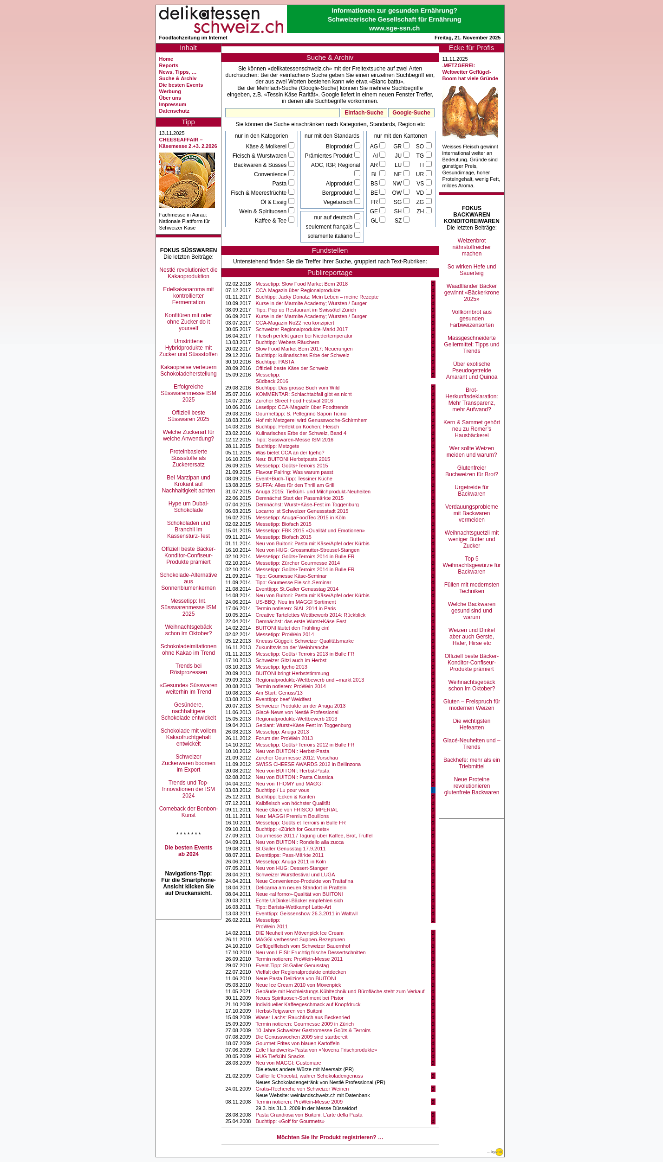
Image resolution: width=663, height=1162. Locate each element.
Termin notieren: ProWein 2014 (291, 686)
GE (375, 211)
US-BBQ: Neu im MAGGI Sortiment (296, 602)
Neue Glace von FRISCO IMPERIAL (297, 809)
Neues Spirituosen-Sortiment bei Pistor (300, 998)
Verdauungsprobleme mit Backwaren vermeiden (471, 513)
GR (398, 146)
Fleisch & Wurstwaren (260, 156)
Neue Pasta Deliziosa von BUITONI (296, 978)
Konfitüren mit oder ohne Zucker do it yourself (188, 322)
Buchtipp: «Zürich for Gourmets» (293, 829)
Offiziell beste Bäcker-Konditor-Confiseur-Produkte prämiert (189, 555)
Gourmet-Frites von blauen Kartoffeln (298, 1043)
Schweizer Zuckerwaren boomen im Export (188, 763)
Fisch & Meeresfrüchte (259, 193)
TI (422, 165)
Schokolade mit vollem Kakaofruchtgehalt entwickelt (188, 737)
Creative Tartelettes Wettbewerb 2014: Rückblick (311, 615)
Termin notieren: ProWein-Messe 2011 (299, 959)
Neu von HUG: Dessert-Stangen (292, 868)
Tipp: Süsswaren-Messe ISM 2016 (295, 439)
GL (374, 220)
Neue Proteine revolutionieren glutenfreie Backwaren (472, 786)
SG (398, 202)
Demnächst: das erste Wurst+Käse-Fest (301, 621)
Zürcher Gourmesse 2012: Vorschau (297, 757)
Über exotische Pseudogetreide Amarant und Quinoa (472, 370)
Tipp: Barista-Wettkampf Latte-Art (294, 907)
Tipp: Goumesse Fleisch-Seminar (294, 582)
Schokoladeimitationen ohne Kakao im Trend (189, 649)
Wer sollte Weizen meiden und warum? (472, 451)
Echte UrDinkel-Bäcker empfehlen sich (299, 900)
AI (376, 156)
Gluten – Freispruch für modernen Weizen (471, 704)
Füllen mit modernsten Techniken (472, 587)
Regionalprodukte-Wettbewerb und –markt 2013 (310, 680)
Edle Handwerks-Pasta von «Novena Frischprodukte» (316, 1050)
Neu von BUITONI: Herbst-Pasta (293, 751)
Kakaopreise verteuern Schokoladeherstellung (188, 370)
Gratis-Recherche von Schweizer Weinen (302, 1089)
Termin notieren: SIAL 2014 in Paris (296, 608)
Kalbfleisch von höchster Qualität (293, 803)
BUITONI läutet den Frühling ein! (293, 628)
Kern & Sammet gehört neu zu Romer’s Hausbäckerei (471, 429)
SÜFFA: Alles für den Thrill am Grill (295, 485)
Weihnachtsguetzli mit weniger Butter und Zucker (472, 539)
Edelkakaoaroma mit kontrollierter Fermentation (188, 296)
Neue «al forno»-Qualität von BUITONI (299, 894)
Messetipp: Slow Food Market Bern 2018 (302, 284)
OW (397, 193)
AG (375, 146)
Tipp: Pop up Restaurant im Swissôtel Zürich (306, 310)
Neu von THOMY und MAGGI (289, 783)
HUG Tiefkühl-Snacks (280, 1056)
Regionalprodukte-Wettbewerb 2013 (297, 718)
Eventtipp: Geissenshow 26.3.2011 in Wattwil (307, 913)
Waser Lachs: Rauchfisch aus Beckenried (303, 1017)
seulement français (330, 226)
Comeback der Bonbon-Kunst (188, 811)
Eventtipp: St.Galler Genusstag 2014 (297, 589)
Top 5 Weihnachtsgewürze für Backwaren (471, 565)
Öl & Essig (274, 202)
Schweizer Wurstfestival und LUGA (295, 874)
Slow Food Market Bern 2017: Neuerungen (304, 348)
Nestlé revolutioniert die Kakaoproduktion (188, 273)
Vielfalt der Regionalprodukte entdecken (301, 972)
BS (374, 183)
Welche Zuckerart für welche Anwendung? (188, 435)
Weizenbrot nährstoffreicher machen (471, 247)
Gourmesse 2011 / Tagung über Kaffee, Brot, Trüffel (314, 835)
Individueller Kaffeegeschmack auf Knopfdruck (308, 1004)
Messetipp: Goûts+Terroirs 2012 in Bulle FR (305, 744)
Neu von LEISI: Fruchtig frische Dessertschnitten (311, 952)
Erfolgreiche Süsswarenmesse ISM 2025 (188, 393)
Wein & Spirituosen (263, 211)
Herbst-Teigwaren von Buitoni (289, 1011)
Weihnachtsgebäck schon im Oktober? (188, 630)
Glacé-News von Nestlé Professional (297, 712)
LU (399, 165)
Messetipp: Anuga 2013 (282, 731)
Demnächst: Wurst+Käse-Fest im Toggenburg (307, 504)
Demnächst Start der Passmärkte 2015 (300, 498)
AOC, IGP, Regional (335, 165)
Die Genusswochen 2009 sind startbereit (302, 1037)
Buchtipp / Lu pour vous (283, 790)
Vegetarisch (338, 202)
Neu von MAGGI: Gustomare (288, 1063)
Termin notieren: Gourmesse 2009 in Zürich (305, 1024)
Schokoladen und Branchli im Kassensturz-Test (188, 529)
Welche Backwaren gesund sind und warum (472, 610)
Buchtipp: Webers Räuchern (287, 342)
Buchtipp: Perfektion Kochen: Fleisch (297, 426)
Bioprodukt (340, 146)
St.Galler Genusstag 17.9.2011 (291, 848)
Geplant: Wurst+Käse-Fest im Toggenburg (303, 725)
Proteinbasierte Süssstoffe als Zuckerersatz (189, 458)
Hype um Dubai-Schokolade (189, 506)
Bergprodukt (338, 193)
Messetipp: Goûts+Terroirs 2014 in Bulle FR (305, 556)
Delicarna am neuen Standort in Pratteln (301, 887)
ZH (420, 211)
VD (420, 193)
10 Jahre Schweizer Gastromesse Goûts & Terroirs (313, 1030)
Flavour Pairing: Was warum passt (294, 472)
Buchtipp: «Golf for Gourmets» (290, 1121)
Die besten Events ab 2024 (188, 850)
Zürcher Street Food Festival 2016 (294, 400)
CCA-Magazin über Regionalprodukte (298, 290)
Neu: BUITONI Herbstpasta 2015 (293, 459)
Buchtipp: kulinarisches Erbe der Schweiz (303, 355)
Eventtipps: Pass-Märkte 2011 (290, 855)
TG (421, 156)
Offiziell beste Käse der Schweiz (292, 368)
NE (398, 174)
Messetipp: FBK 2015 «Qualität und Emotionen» (310, 530)
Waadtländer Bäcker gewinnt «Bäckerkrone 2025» (472, 292)
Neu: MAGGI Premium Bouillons (292, 816)
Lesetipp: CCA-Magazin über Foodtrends (302, 407)
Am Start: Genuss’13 (279, 693)
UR (421, 174)
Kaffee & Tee (271, 220)
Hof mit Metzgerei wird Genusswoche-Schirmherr (311, 420)
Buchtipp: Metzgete (277, 446)
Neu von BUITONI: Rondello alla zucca (300, 842)
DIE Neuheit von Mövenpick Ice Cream (300, 933)
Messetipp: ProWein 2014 (285, 634)
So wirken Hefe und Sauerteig (472, 269)
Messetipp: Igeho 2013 (281, 667)
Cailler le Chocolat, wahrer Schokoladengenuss (309, 1076)
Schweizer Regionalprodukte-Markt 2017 (302, 329)
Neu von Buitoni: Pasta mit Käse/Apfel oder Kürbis (313, 543)
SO (421, 146)
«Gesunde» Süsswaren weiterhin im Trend (189, 688)
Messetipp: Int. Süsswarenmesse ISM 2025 (188, 607)
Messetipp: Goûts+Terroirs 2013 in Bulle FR (305, 654)
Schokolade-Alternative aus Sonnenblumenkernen (188, 581)
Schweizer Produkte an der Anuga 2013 (301, 706)
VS (420, 183)
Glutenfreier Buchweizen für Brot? (471, 471)
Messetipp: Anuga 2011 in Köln (291, 861)
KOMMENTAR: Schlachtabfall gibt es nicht (304, 394)
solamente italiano (330, 236)
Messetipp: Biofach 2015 (284, 524)
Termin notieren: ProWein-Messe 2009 (299, 1102)
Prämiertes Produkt (329, 156)
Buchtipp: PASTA (275, 361)
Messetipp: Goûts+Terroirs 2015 (292, 465)
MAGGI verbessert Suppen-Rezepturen (300, 939)
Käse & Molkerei (267, 146)
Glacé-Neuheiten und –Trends (471, 743)
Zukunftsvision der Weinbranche (292, 647)
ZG (421, 202)
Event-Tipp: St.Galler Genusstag (292, 965)
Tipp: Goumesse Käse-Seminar (291, 576)
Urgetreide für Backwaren (471, 490)
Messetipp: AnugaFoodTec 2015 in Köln (301, 517)
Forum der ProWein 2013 (284, 738)
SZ (399, 220)
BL (375, 174)
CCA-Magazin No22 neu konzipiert (295, 323)
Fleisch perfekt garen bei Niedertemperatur (304, 335)
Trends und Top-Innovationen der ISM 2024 (188, 789)
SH (398, 211)
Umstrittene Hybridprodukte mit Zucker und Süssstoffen (188, 348)
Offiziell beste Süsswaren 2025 (188, 415)
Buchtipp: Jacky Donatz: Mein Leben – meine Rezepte (317, 297)
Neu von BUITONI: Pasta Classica (294, 777)
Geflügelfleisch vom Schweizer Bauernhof (303, 946)
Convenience (271, 174)
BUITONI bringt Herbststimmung (292, 673)
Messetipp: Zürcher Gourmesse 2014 (298, 563)
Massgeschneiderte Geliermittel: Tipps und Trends (471, 344)
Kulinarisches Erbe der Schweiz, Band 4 (301, 433)
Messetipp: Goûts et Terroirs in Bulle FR (301, 822)
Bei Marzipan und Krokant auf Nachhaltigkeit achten (188, 484)
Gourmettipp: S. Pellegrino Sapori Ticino (301, 413)
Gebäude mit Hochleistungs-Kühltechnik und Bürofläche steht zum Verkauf (340, 991)
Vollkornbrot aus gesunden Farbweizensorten (471, 318)
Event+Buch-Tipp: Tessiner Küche (294, 478)
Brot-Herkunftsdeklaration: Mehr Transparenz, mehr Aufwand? (471, 400)
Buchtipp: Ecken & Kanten (285, 796)
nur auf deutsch (334, 217)
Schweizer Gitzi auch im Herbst (291, 660)
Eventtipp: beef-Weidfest (284, 699)
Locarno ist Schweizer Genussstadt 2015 (302, 511)
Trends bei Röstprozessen (188, 669)
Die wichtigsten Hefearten (472, 724)
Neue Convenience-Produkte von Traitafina (304, 881)
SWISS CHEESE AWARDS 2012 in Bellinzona (308, 764)
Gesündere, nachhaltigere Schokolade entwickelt (188, 711)
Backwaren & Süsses (261, 165)
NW (397, 183)
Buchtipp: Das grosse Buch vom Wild (298, 387)
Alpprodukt (340, 183)
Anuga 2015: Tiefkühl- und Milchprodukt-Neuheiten (313, 491)
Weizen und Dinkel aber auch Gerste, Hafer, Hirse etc (471, 636)
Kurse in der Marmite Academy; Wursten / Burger (311, 303)
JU (399, 156)
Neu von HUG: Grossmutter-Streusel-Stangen (308, 550)
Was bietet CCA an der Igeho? (290, 452)
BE (374, 193)
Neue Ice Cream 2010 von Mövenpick (298, 985)
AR (374, 165)
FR (374, 202)
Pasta (280, 183)
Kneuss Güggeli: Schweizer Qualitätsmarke (305, 641)
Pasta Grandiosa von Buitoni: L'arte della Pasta (309, 1114)
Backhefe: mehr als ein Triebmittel (471, 763)
